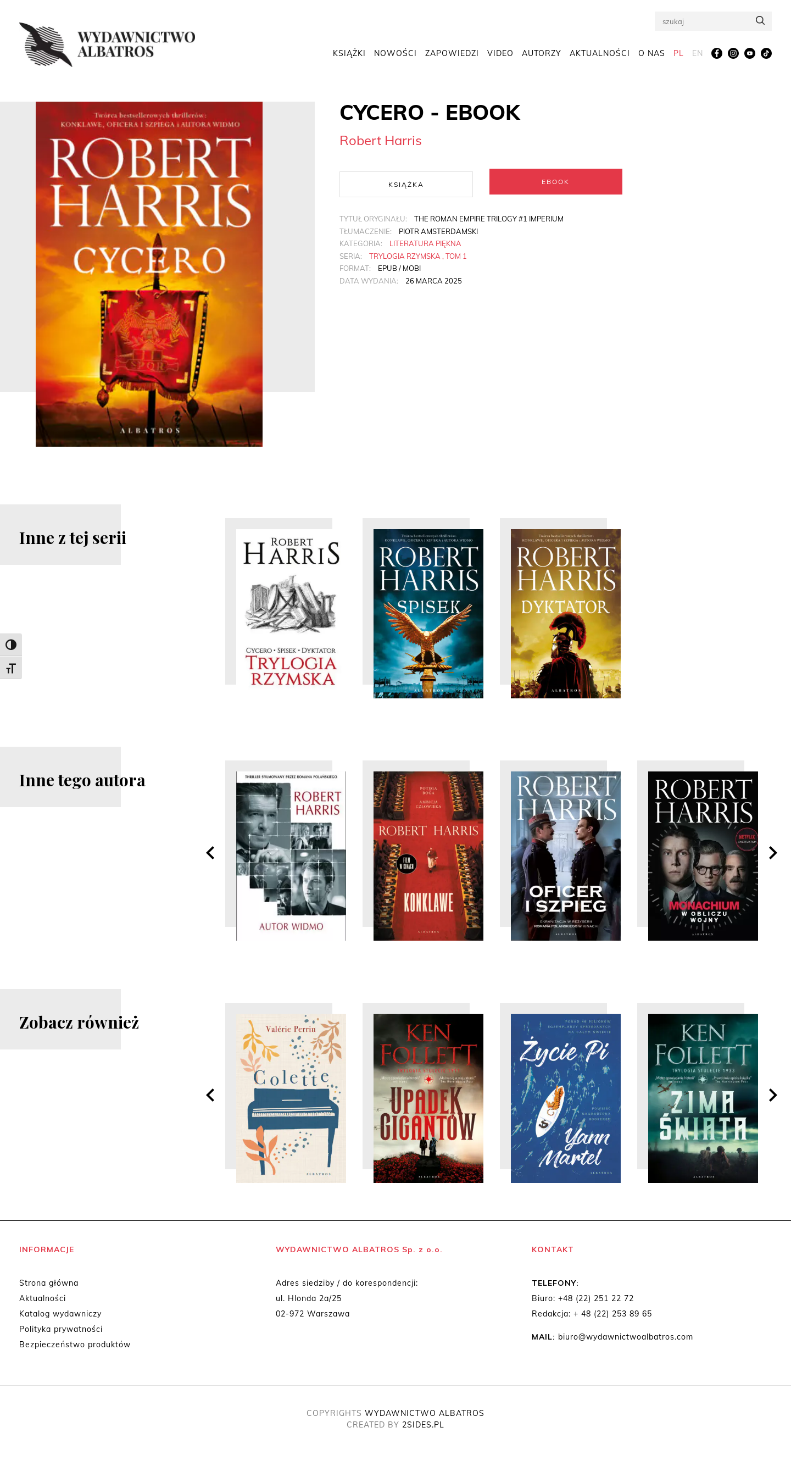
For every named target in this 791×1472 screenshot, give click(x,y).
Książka (406, 181)
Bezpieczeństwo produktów (75, 1344)
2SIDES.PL (423, 1425)
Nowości (395, 56)
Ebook (556, 181)
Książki (349, 56)
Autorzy (541, 56)
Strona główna (49, 1283)
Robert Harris (380, 140)
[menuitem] (678, 56)
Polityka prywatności (61, 1329)
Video (500, 56)
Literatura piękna (425, 240)
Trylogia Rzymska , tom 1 (418, 253)
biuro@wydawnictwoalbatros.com (625, 1337)
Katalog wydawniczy (60, 1314)
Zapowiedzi (452, 56)
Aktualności (600, 56)
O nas (651, 56)
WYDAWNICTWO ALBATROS (424, 1413)
